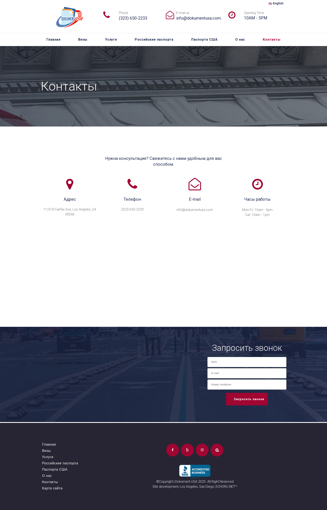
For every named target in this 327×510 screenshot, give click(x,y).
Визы (82, 39)
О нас (240, 39)
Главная (53, 39)
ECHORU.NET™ (226, 487)
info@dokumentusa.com (198, 18)
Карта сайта (52, 488)
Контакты (271, 39)
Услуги (111, 39)
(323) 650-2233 (133, 18)
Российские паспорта (154, 39)
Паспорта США (204, 39)
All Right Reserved (220, 482)
